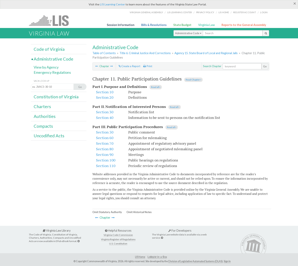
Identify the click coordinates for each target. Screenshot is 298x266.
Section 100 (105, 160)
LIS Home (140, 256)
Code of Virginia (49, 49)
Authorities (45, 116)
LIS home (224, 12)
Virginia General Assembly (146, 12)
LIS (51, 20)
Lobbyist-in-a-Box (157, 256)
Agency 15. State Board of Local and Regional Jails (206, 53)
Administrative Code (188, 33)
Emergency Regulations (52, 72)
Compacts (43, 126)
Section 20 (104, 97)
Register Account (244, 12)
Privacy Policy (205, 12)
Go (265, 66)
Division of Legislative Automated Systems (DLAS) (195, 261)
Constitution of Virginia (56, 96)
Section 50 (104, 132)
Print (147, 66)
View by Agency (46, 67)
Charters (42, 106)
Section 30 (104, 112)
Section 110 (105, 165)
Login (264, 12)
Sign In (227, 261)
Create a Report (129, 66)
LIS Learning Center (112, 4)
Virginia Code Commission (118, 234)
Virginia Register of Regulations (118, 239)
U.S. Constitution (118, 243)
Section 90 (104, 154)
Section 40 (104, 117)
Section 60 (104, 137)
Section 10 (104, 92)
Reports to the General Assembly (244, 25)
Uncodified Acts (49, 135)
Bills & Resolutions (154, 25)
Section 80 (104, 148)
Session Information (120, 25)
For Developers (179, 230)
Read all (155, 87)
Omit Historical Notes (139, 212)
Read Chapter (193, 79)
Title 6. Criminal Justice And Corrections (145, 53)
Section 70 (104, 143)
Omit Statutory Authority (107, 212)
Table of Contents (104, 53)
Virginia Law (206, 25)
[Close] (294, 3)
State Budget (182, 25)
